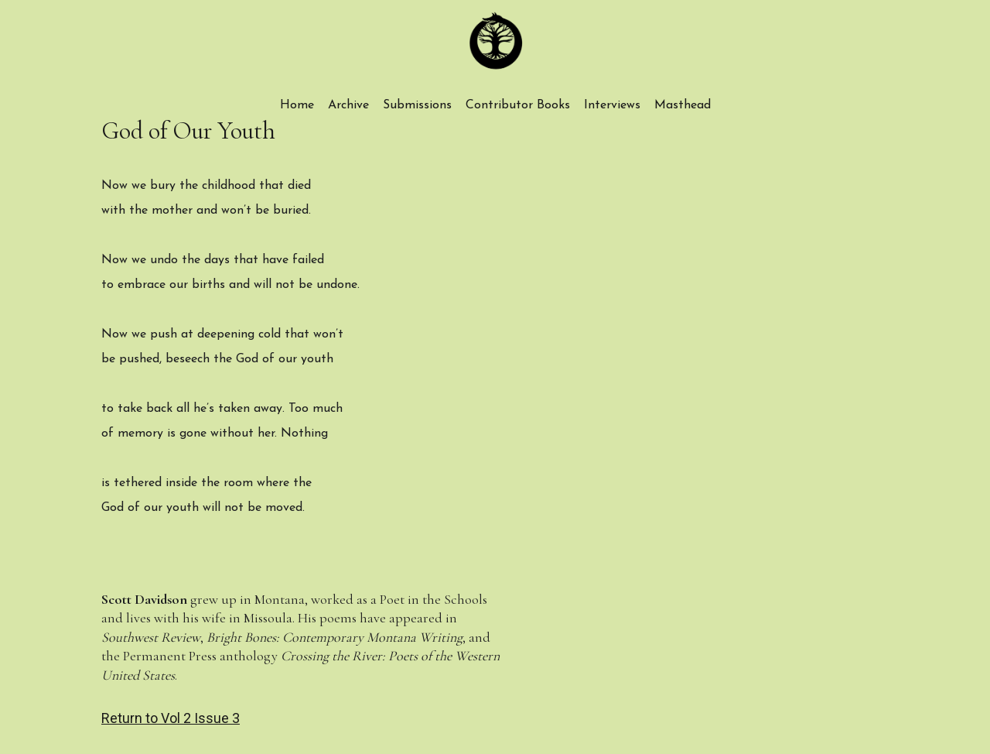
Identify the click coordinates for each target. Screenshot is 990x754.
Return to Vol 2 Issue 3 (170, 718)
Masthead (682, 105)
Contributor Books (518, 105)
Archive (348, 105)
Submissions (417, 105)
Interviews (612, 105)
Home (297, 105)
